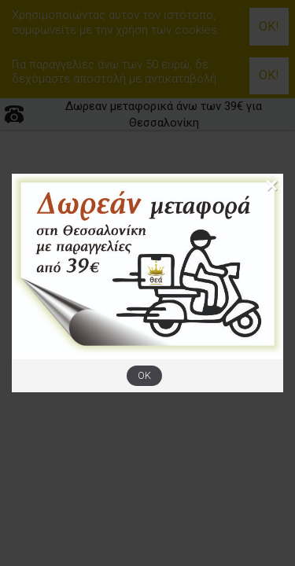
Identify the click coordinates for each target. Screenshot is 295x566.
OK (144, 375)
